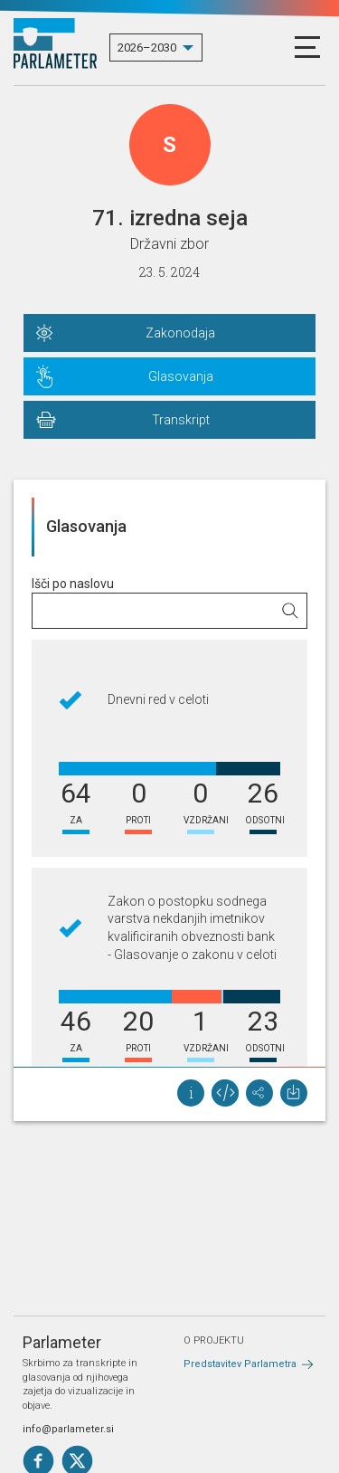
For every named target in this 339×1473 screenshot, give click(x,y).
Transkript (181, 420)
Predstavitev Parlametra (240, 1364)
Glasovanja (180, 376)
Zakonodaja (180, 333)
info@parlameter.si (68, 1429)
